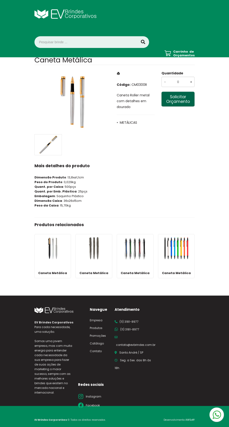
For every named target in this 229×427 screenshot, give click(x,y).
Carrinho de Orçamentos (184, 53)
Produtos (96, 328)
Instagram (93, 396)
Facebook (93, 405)
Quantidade (172, 73)
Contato (96, 351)
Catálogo (97, 343)
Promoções (98, 336)
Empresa (96, 320)
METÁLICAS (128, 122)
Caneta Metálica (52, 273)
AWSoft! (190, 420)
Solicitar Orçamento (178, 99)
